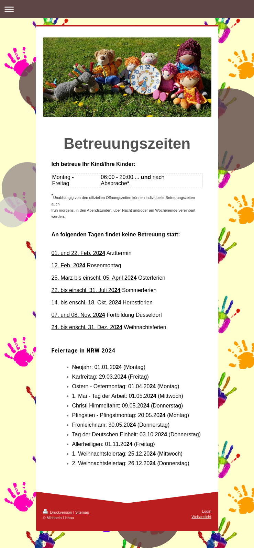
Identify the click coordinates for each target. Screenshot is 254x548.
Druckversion (58, 512)
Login (206, 511)
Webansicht (201, 517)
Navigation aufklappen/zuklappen (127, 9)
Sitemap (82, 512)
